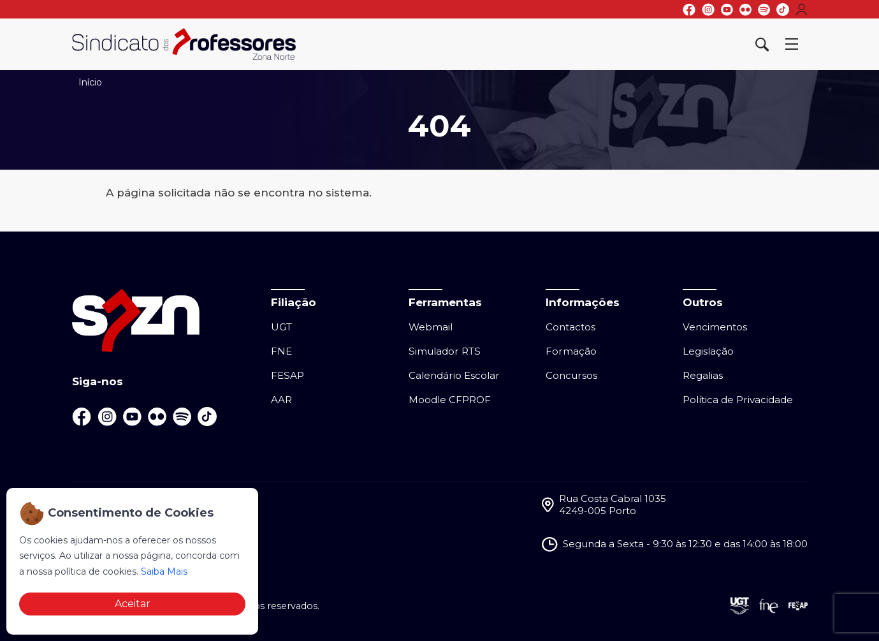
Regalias (703, 375)
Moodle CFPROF (450, 400)
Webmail (431, 327)
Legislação (708, 351)
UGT (281, 327)
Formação (571, 351)
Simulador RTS (445, 351)
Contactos (570, 327)
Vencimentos (715, 327)
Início (90, 82)
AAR (281, 400)
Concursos (571, 375)
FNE (281, 351)
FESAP (287, 375)
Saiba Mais (164, 571)
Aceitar (132, 604)
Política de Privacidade (738, 400)
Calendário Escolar (454, 375)
